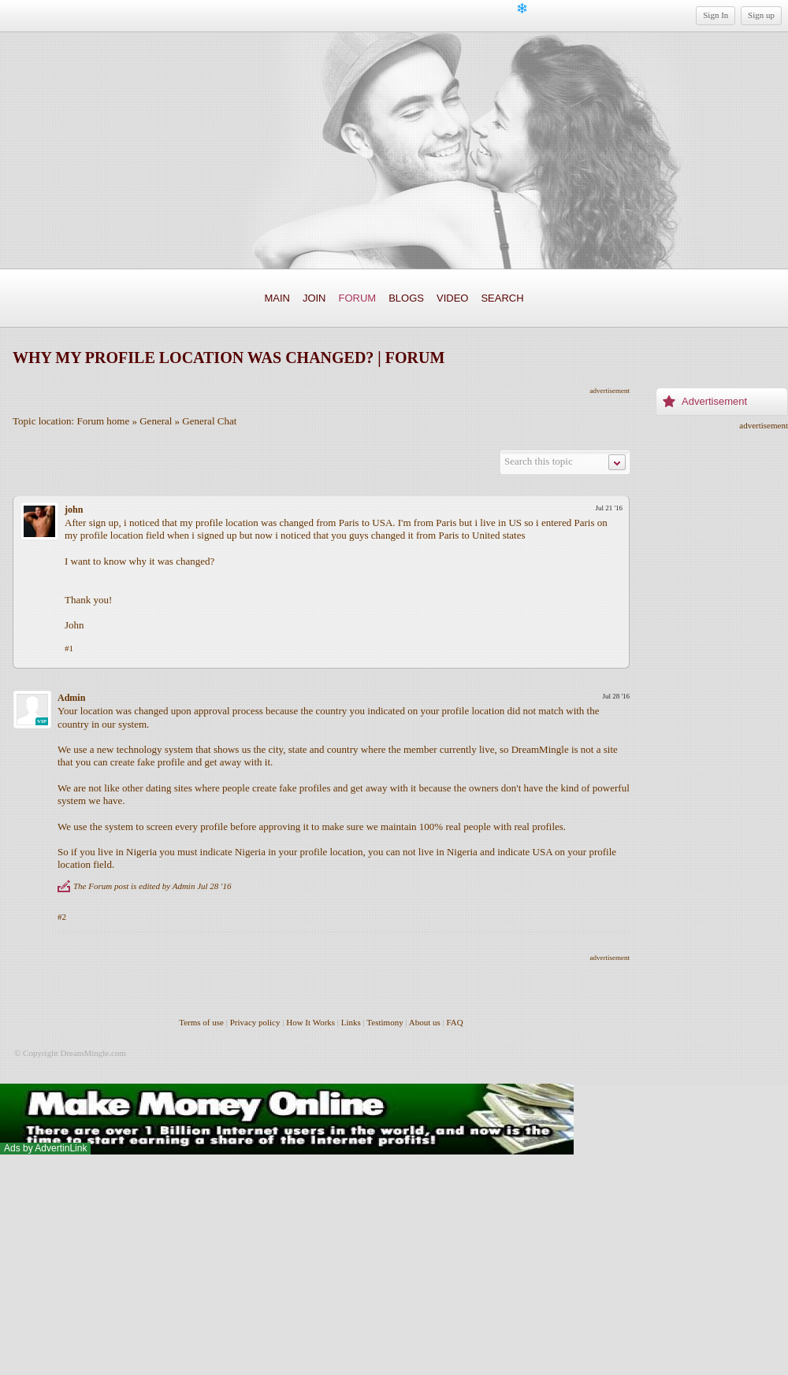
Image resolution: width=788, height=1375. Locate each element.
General (155, 421)
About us (424, 1022)
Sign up (761, 15)
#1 (69, 648)
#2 (62, 916)
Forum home (102, 421)
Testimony (384, 1022)
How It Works (310, 1022)
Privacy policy (255, 1022)
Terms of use (201, 1022)
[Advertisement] (721, 665)
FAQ (455, 1022)
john (74, 509)
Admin (71, 697)
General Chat (209, 421)
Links (351, 1022)
